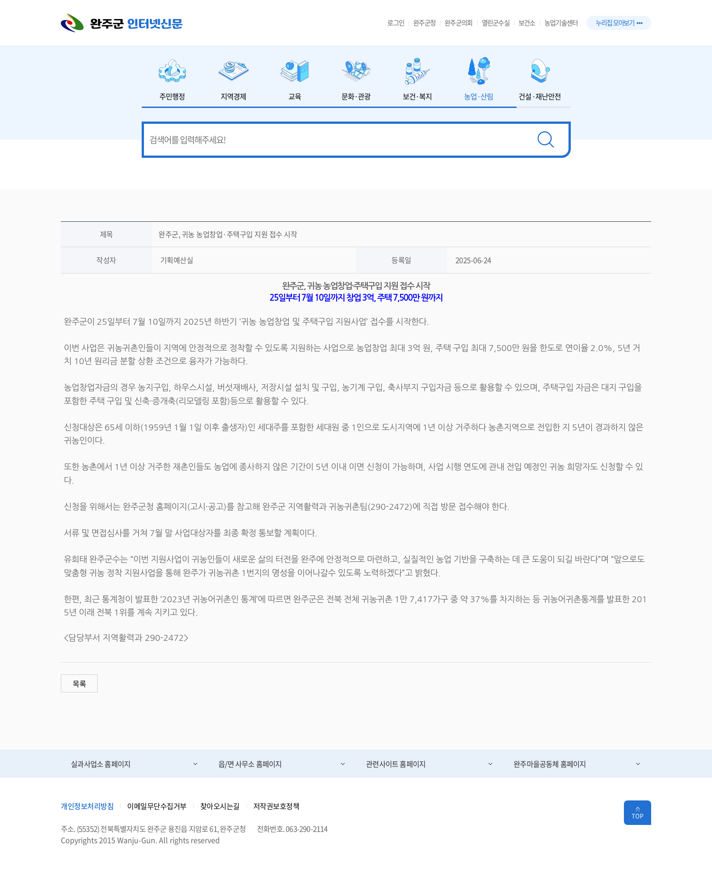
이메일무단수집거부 (157, 805)
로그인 (395, 23)
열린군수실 (495, 23)
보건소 (527, 23)
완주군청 (424, 23)
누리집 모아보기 (619, 23)
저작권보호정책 (276, 805)
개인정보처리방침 (87, 805)
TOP (637, 815)
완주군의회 (458, 23)
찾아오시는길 (220, 805)
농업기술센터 (561, 23)
